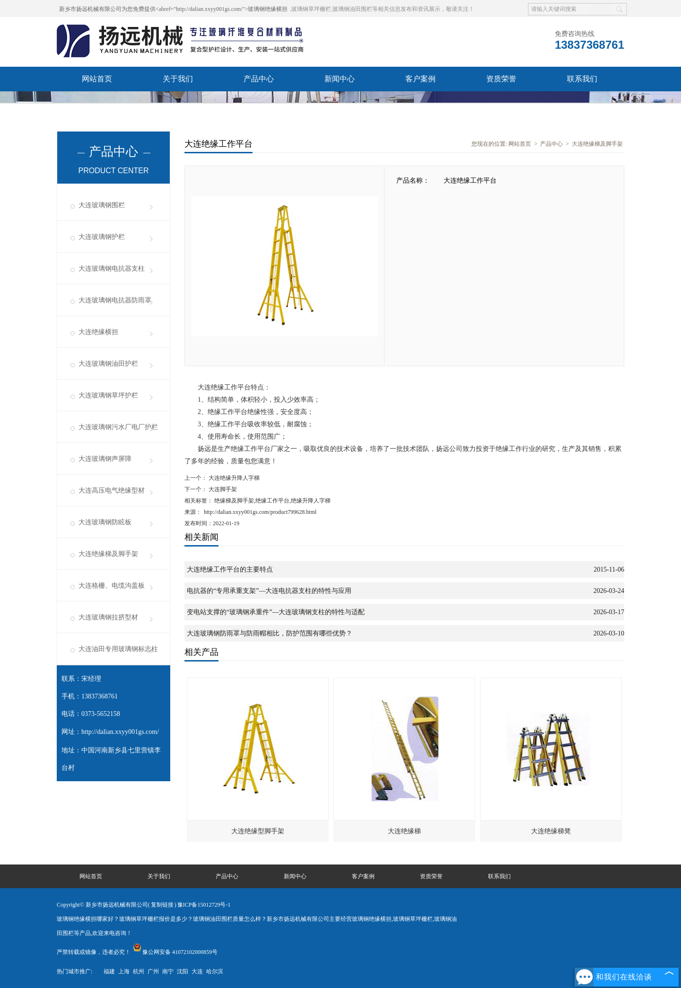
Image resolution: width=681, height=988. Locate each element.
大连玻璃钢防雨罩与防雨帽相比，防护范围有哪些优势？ (269, 633)
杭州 (138, 971)
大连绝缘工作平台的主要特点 (230, 569)
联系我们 (582, 79)
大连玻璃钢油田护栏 (108, 363)
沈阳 (182, 971)
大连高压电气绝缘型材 (112, 490)
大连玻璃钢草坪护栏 (108, 395)
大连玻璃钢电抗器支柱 (112, 268)
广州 (153, 971)
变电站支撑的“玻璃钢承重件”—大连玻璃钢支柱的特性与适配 (276, 612)
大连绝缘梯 (404, 831)
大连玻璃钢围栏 (102, 205)
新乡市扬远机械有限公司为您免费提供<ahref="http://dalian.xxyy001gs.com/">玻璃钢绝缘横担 (173, 9)
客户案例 (420, 79)
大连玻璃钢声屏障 (105, 458)
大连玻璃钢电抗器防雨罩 (115, 300)
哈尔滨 (214, 971)
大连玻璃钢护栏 (102, 236)
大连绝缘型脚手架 (257, 831)
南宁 (168, 971)
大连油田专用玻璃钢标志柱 (118, 649)
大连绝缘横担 (98, 331)
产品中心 (259, 79)
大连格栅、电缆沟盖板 (112, 585)
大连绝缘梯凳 (551, 831)
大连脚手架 (222, 489)
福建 (109, 971)
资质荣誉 (501, 79)
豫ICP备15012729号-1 (204, 904)
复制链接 (162, 904)
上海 (124, 971)
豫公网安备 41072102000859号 (175, 952)
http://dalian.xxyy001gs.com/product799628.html (260, 512)
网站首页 (97, 79)
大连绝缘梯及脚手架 (108, 553)
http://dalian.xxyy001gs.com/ (120, 731)
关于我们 (178, 79)
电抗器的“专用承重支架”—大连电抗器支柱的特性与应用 (269, 590)
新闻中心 (339, 79)
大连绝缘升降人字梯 (233, 478)
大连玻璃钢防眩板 (105, 522)
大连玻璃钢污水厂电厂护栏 (118, 427)
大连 (197, 971)
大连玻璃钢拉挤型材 (108, 617)
